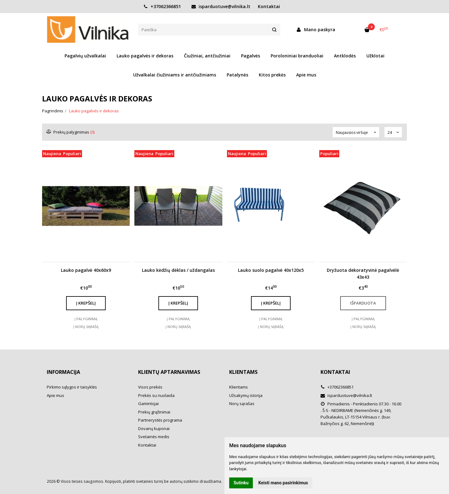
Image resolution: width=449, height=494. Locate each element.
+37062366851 (162, 6)
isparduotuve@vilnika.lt (220, 6)
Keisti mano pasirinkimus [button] (283, 482)
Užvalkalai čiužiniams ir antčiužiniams (174, 75)
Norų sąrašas (241, 403)
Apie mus (306, 75)
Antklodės (345, 56)
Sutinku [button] (241, 482)
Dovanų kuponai (154, 428)
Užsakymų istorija (246, 395)
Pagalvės (250, 56)
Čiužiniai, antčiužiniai (207, 56)
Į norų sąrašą (86, 326)
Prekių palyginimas (70, 132)
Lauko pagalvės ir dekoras (145, 56)
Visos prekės (150, 387)
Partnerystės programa (160, 420)
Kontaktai (269, 6)
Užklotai (375, 56)
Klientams (243, 372)
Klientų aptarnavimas (169, 372)
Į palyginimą (86, 318)
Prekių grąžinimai (154, 412)
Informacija (63, 372)
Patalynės (237, 75)
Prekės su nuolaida (156, 395)
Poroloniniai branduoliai (297, 56)
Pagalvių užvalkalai (85, 56)
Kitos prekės (272, 75)
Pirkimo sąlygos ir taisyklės (72, 387)
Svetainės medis (153, 436)
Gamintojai (148, 403)
